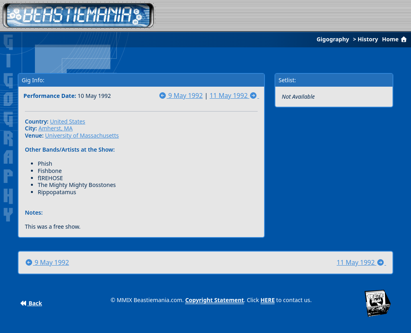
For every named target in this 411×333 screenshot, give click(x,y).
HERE (267, 300)
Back (31, 303)
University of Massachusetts (82, 135)
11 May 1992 (234, 95)
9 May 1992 (181, 95)
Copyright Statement (214, 300)
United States (67, 121)
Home (395, 39)
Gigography (333, 39)
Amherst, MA (56, 128)
